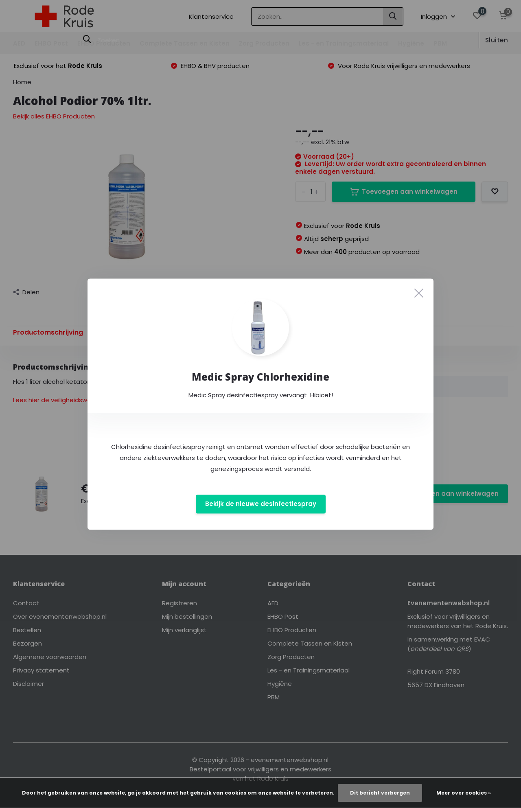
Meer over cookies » (463, 792)
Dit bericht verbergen (380, 792)
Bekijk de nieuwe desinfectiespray (260, 504)
